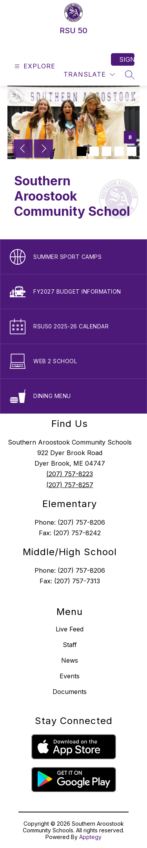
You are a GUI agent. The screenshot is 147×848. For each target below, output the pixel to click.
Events (70, 676)
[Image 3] (106, 151)
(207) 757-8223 (69, 474)
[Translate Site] (89, 74)
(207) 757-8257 (69, 485)
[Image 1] (81, 151)
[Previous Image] (23, 149)
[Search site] (129, 74)
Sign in (126, 59)
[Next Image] (43, 149)
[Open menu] (34, 66)
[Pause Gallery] (130, 138)
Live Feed (69, 629)
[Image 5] (131, 151)
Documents (70, 692)
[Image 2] (94, 151)
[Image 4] (119, 151)
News (69, 660)
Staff (70, 645)
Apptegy (90, 837)
